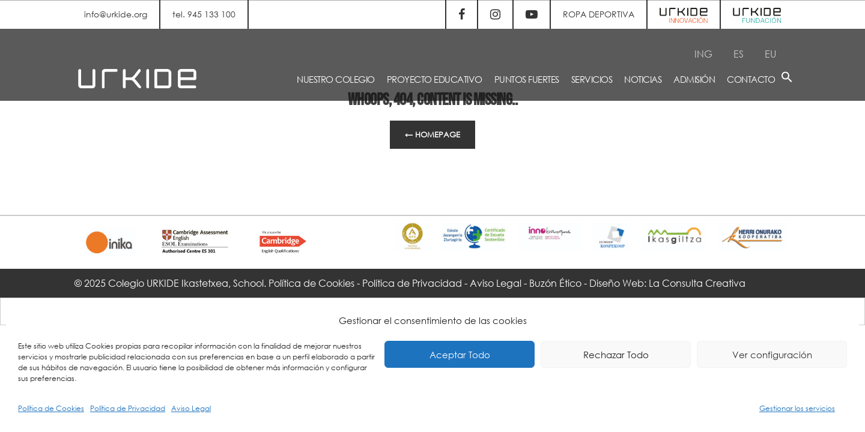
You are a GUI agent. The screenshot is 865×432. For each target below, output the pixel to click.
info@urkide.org (115, 14)
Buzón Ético (555, 283)
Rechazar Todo (616, 355)
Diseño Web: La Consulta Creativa (667, 283)
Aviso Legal (191, 408)
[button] (787, 79)
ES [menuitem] (738, 53)
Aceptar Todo (459, 355)
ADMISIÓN (694, 79)
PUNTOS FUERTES (526, 79)
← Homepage (432, 135)
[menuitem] (703, 53)
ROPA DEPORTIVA (598, 14)
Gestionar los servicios (797, 408)
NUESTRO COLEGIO (336, 79)
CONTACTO (751, 79)
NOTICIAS (642, 79)
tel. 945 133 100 (203, 14)
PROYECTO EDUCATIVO (434, 79)
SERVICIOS (592, 79)
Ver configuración (772, 355)
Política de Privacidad (127, 408)
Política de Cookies (51, 408)
